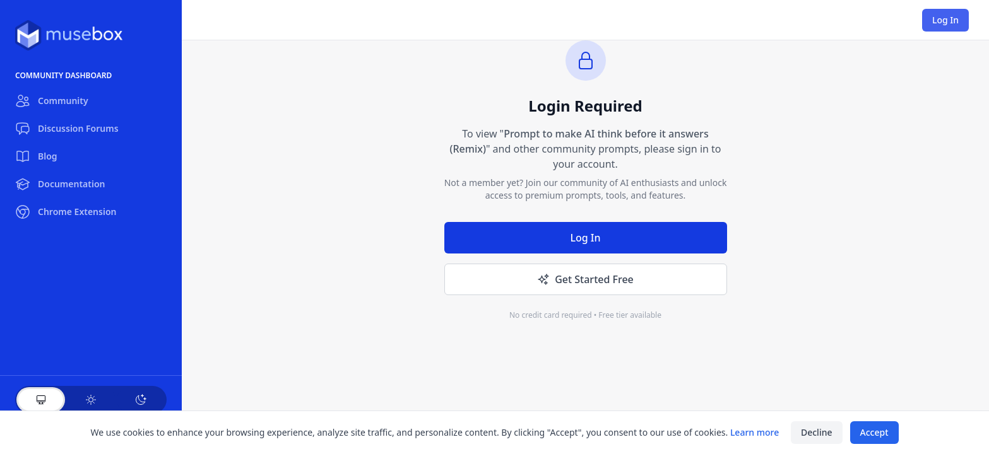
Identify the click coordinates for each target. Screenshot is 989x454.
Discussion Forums (67, 128)
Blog (36, 156)
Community (51, 100)
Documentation (60, 184)
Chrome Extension (65, 211)
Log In (945, 20)
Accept (874, 432)
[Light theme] (90, 399)
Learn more (754, 432)
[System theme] (40, 399)
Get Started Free (585, 279)
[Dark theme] (141, 399)
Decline (816, 432)
